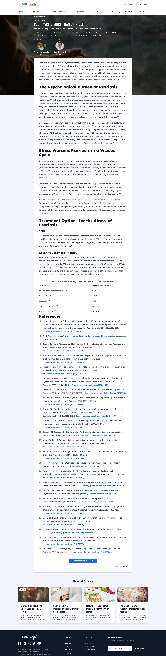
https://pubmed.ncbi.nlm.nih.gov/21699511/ (105, 382)
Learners (67, 645)
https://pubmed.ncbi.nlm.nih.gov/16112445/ (63, 416)
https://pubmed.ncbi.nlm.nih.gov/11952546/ (63, 499)
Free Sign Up (129, 4)
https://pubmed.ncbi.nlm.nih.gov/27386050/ (65, 374)
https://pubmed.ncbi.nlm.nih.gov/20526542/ (63, 463)
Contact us (68, 642)
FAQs (66, 638)
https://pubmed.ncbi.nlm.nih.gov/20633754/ (100, 479)
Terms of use (90, 635)
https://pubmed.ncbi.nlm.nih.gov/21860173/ (63, 351)
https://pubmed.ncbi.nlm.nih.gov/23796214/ (104, 444)
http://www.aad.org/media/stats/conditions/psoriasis (88, 325)
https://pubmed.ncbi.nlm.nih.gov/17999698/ (63, 393)
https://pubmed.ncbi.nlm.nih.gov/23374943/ (76, 515)
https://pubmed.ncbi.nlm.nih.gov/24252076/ (90, 534)
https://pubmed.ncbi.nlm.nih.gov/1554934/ (93, 487)
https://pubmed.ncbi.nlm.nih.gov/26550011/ (63, 340)
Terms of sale (90, 638)
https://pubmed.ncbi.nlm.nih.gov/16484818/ (94, 424)
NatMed (128, 12)
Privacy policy (90, 642)
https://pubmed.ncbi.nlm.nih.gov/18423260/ (63, 320)
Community (101, 12)
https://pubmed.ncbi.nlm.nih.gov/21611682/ (80, 452)
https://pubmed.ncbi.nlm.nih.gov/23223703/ (63, 526)
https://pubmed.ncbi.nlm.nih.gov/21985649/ (63, 436)
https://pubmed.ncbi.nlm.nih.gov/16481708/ (103, 507)
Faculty (66, 649)
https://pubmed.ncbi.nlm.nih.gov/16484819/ (94, 405)
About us (67, 635)
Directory (116, 12)
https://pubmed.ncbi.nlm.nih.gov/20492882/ (97, 471)
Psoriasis (39, 20)
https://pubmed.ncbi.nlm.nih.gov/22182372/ (65, 362)
